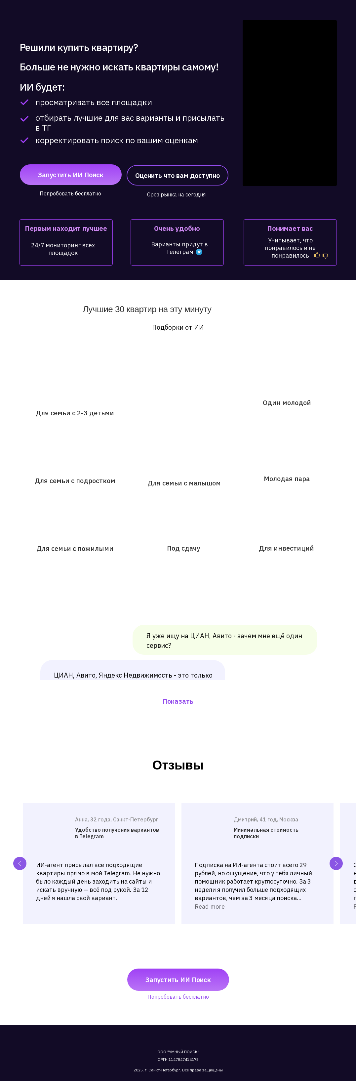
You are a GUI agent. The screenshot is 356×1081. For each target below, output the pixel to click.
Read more (210, 906)
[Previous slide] (19, 863)
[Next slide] (336, 863)
